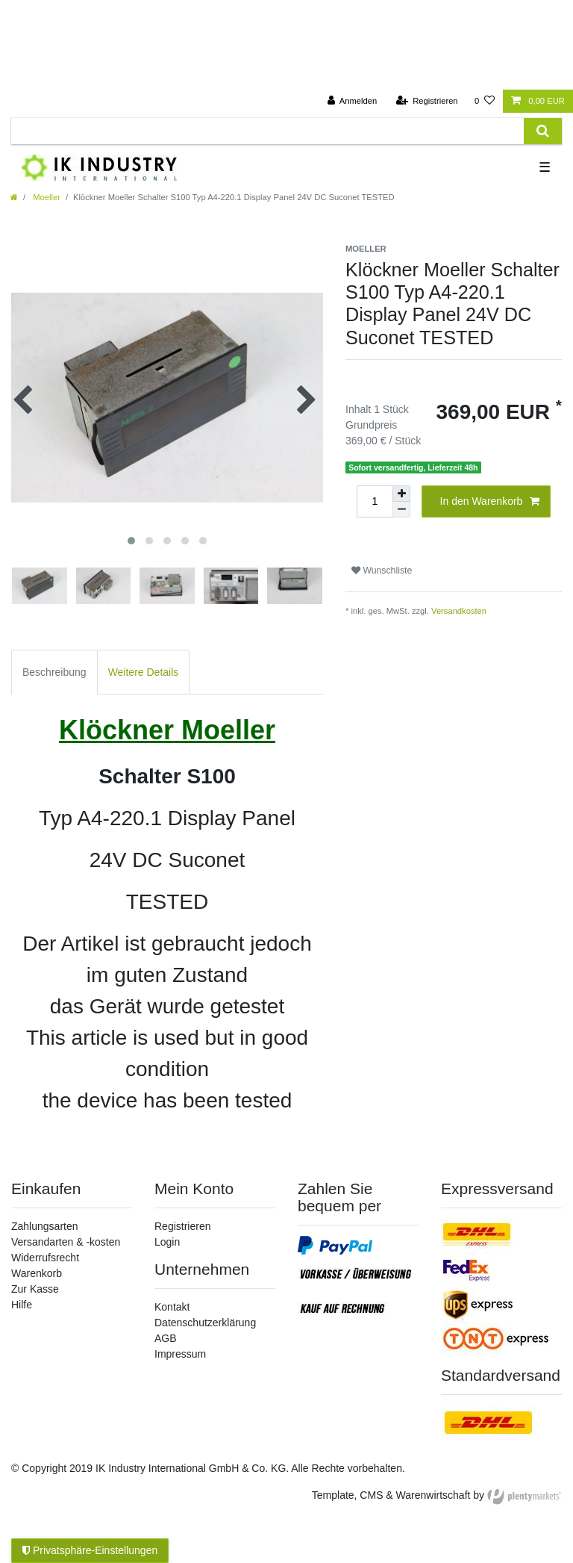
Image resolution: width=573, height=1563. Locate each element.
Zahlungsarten (44, 1226)
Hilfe (21, 1305)
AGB (165, 1338)
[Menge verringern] (401, 510)
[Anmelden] (352, 101)
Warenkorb (36, 1273)
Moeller (45, 197)
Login (167, 1242)
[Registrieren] (426, 101)
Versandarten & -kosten (65, 1242)
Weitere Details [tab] (143, 672)
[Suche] (543, 131)
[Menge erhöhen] (401, 493)
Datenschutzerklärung (205, 1323)
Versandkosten (458, 610)
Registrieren (182, 1226)
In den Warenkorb (489, 502)
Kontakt (172, 1307)
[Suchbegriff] (267, 131)
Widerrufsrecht (45, 1258)
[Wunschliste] (484, 101)
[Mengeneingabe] (374, 501)
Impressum (180, 1354)
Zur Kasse (35, 1289)
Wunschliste (381, 570)
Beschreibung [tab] (54, 672)
